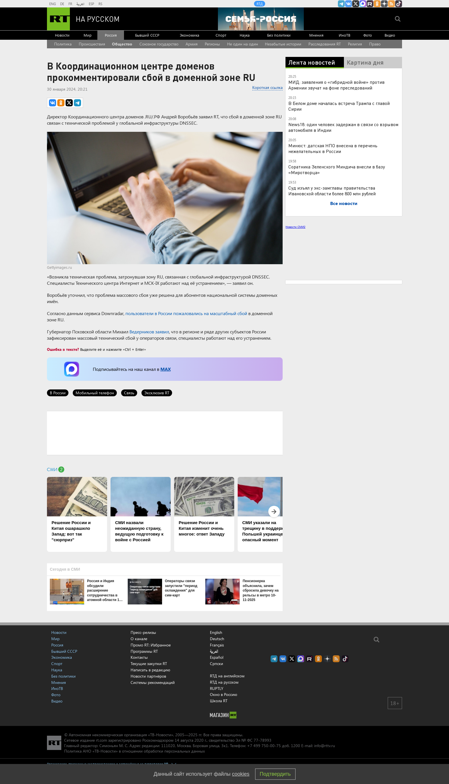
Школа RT (218, 700)
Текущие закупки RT (149, 663)
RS (100, 3)
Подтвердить (275, 774)
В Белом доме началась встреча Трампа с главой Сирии (339, 106)
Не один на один (242, 44)
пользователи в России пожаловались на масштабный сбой (186, 313)
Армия (192, 44)
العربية (80, 3)
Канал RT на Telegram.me (341, 3)
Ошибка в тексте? (63, 349)
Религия (355, 44)
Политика (63, 44)
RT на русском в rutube (370, 3)
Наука (245, 35)
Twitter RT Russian (355, 3)
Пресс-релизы (143, 632)
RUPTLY (216, 688)
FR (70, 3)
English (216, 632)
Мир (88, 35)
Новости (62, 35)
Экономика (189, 35)
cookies (240, 774)
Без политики (279, 35)
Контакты (139, 657)
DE (62, 3)
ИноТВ (344, 35)
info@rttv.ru (324, 745)
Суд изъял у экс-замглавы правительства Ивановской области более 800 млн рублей (332, 190)
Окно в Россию (223, 694)
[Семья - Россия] (261, 18)
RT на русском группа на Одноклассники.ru (377, 3)
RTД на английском (227, 675)
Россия (111, 35)
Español (216, 657)
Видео (390, 35)
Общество (122, 44)
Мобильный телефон (95, 392)
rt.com (101, 740)
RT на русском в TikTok (398, 3)
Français (217, 645)
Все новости (343, 203)
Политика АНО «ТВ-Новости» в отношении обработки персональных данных (134, 751)
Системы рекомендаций (153, 682)
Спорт (221, 35)
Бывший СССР (147, 35)
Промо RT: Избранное (151, 645)
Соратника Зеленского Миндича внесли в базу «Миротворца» (336, 169)
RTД (260, 3)
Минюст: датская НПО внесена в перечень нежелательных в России (332, 148)
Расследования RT (324, 44)
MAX (165, 369)
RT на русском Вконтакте (348, 3)
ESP (91, 3)
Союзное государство (158, 44)
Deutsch (217, 638)
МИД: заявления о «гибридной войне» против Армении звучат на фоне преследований (336, 85)
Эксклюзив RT (156, 392)
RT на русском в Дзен (384, 3)
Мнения (316, 35)
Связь (129, 392)
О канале (139, 638)
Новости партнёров (148, 676)
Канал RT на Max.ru (362, 3)
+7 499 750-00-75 (264, 745)
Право (375, 44)
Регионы (212, 44)
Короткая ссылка (267, 87)
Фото (367, 35)
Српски (216, 663)
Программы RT (144, 651)
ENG (52, 3)
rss (391, 3)
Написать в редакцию (150, 669)
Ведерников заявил (149, 332)
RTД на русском (224, 682)
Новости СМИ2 (295, 227)
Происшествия (92, 44)
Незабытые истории (283, 44)
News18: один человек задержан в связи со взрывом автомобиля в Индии (343, 127)
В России (58, 392)
